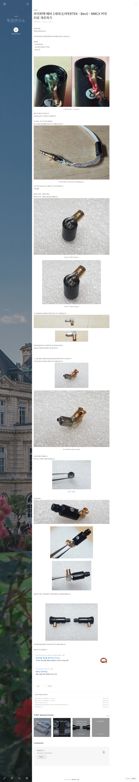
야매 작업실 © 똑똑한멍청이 (58, 753)
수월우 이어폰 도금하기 (54, 702)
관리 (27, 778)
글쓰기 (5, 778)
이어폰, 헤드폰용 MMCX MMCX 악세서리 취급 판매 (66, 661)
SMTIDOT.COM (89, 779)
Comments (52, 743)
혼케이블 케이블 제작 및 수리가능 (62, 658)
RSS (20, 778)
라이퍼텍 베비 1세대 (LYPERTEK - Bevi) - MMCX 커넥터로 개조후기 (65, 704)
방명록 (12, 778)
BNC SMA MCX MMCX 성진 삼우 (60, 674)
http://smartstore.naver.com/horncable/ (62, 655)
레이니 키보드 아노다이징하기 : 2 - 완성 (58, 698)
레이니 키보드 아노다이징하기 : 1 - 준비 (58, 700)
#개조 (49, 10)
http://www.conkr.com (57, 669)
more (121, 715)
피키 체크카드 (52, 706)
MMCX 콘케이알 (55, 672)
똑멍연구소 (16, 21)
